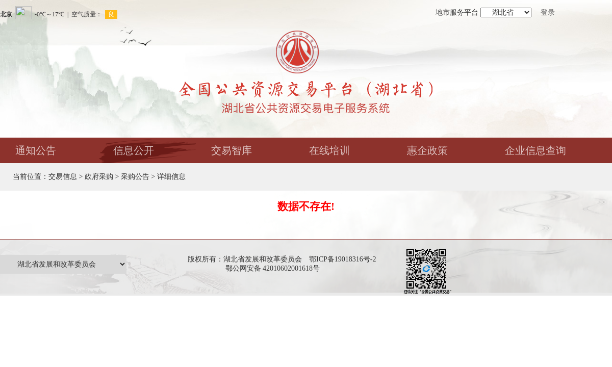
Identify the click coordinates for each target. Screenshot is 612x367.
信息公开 (133, 150)
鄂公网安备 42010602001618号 (274, 268)
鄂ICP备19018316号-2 (342, 259)
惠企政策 (427, 150)
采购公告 (135, 176)
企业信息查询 (535, 150)
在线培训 (329, 150)
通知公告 (35, 150)
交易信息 (62, 176)
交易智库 (231, 150)
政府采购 (99, 176)
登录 (548, 12)
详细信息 (171, 176)
